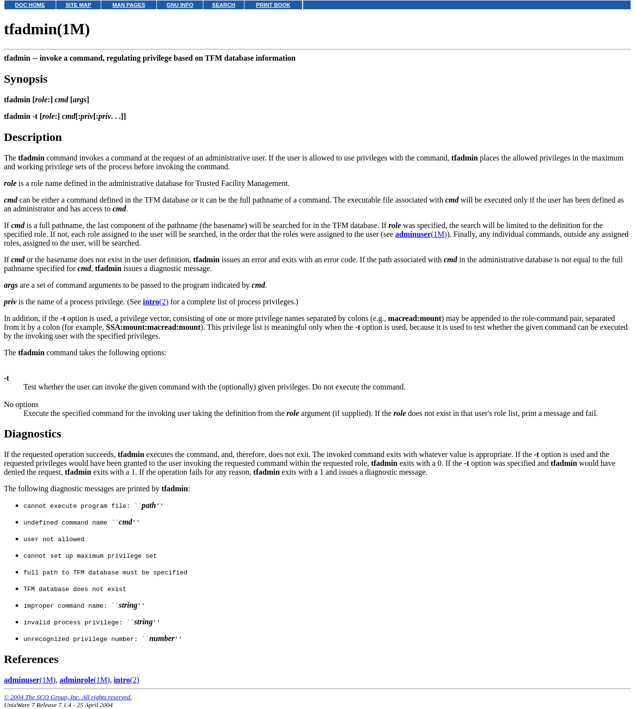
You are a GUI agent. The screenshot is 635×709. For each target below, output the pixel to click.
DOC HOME (30, 5)
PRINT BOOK (273, 5)
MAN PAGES (128, 5)
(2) (155, 301)
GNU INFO (180, 5)
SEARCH (223, 5)
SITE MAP (78, 5)
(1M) (421, 234)
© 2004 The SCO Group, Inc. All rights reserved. (68, 697)
